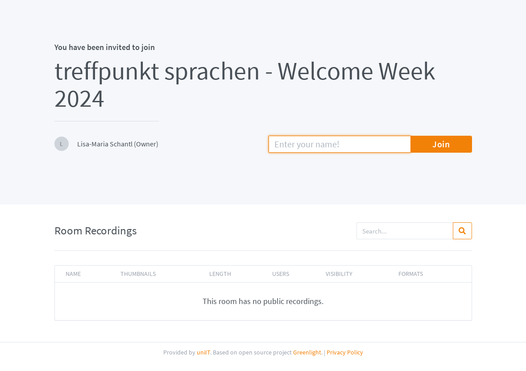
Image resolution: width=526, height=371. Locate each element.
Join (441, 144)
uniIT (203, 352)
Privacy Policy (345, 352)
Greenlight (307, 352)
